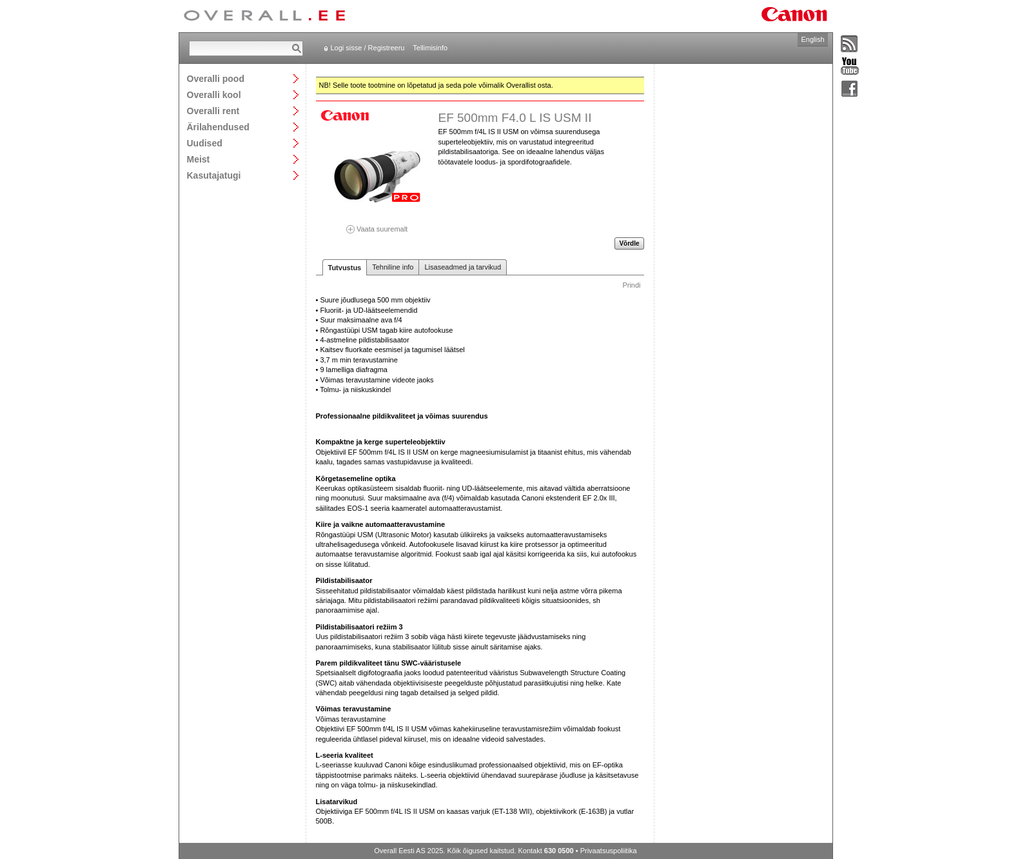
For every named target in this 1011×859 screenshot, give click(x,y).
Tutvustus (345, 268)
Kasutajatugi (214, 175)
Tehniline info (392, 267)
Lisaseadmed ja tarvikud (462, 267)
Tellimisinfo (430, 48)
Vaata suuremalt (377, 224)
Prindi (631, 285)
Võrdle (629, 243)
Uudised (204, 143)
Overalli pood (215, 78)
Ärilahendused (218, 127)
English (812, 39)
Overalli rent (213, 110)
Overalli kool (214, 94)
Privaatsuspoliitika (608, 850)
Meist (198, 159)
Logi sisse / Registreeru (368, 48)
